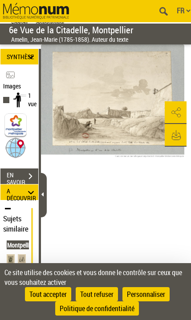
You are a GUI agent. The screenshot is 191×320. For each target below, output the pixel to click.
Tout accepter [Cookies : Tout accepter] (48, 294)
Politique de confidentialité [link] (97, 308)
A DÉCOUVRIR (22, 192)
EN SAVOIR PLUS (22, 177)
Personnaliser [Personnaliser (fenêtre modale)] (146, 294)
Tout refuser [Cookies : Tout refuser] (97, 294)
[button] (15, 147)
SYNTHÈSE (22, 56)
